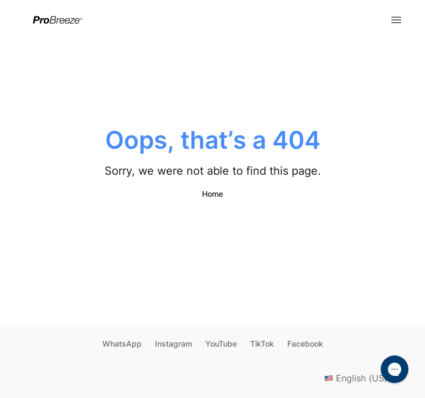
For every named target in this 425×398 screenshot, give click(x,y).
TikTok (262, 343)
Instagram (173, 343)
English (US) (363, 378)
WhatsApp (122, 343)
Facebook (305, 343)
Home (212, 193)
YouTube (221, 343)
